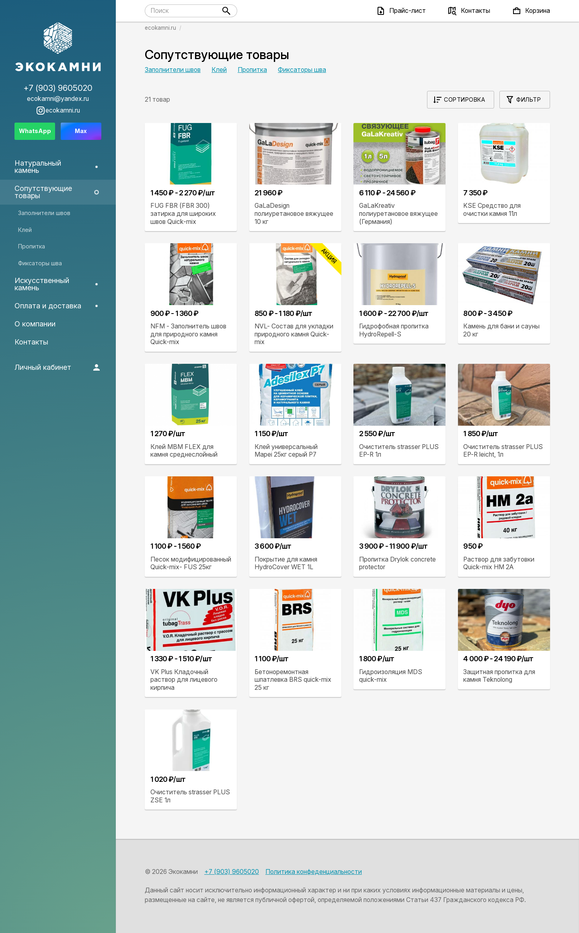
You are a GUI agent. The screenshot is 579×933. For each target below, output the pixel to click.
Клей (219, 70)
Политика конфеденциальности (313, 872)
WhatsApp (35, 130)
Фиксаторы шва (302, 70)
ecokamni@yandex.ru (58, 99)
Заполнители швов (173, 70)
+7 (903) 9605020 (231, 872)
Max (81, 130)
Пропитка (252, 70)
